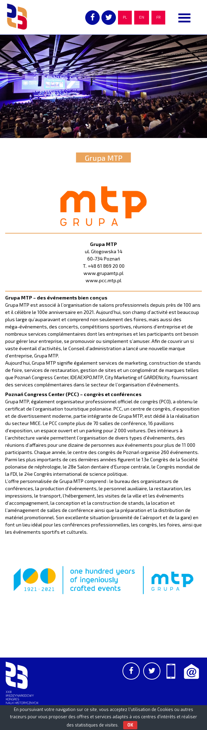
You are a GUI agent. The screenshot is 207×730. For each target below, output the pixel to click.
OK (130, 725)
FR (158, 17)
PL (125, 17)
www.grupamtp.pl (103, 273)
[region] (103, 86)
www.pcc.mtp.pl (103, 280)
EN (141, 17)
